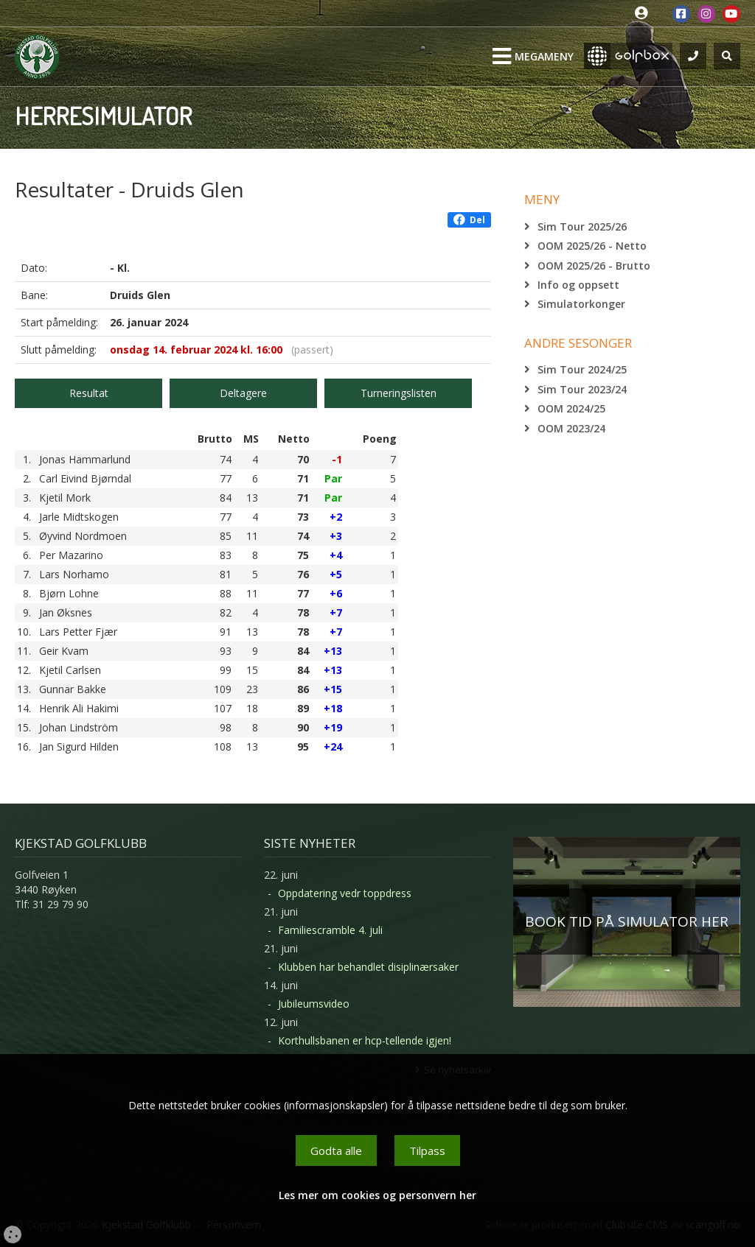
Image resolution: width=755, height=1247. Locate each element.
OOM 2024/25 (571, 408)
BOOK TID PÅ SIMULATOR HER (626, 921)
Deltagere (243, 393)
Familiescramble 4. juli (330, 930)
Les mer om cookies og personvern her (377, 1195)
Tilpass (427, 1150)
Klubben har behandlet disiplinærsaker (368, 967)
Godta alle (336, 1150)
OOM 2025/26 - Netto (592, 246)
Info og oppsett (578, 285)
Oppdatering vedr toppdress (344, 893)
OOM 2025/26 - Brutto (593, 266)
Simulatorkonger (581, 304)
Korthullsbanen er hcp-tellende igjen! (364, 1040)
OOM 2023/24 (571, 428)
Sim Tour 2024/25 (582, 369)
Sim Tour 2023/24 (582, 389)
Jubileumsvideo (313, 1004)
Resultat (88, 393)
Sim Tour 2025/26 (582, 226)
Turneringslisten (398, 393)
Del (469, 220)
